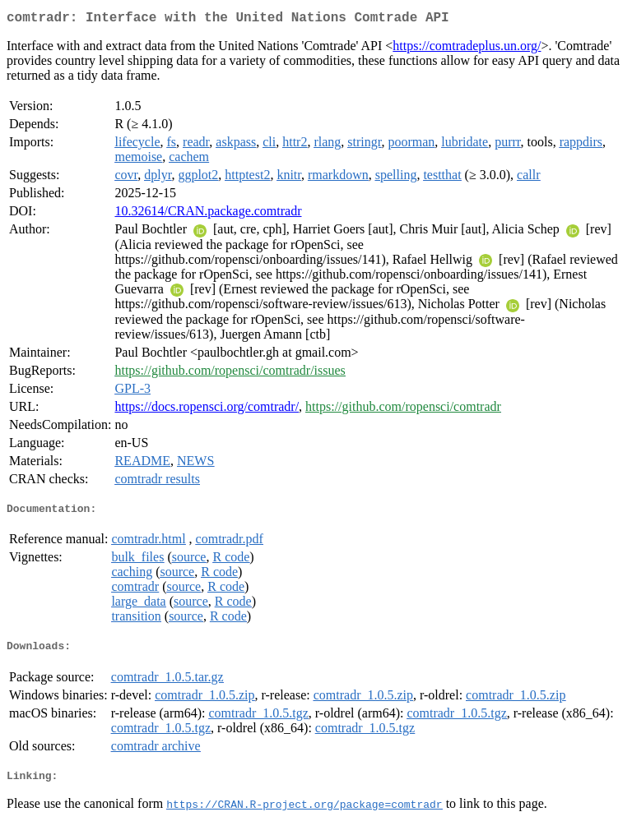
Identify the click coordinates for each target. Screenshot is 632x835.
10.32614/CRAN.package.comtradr (207, 214)
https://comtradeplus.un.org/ (467, 49)
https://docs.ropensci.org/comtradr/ (206, 410)
